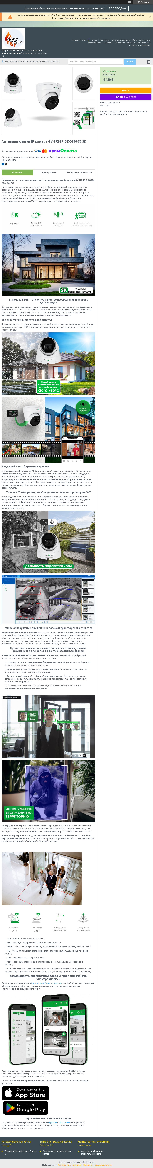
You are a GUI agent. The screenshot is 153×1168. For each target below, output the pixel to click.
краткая (53, 1122)
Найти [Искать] (130, 62)
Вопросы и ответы (141, 39)
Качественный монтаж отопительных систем (92, 1152)
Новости (108, 42)
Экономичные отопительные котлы (57, 1152)
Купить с (126, 97)
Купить (126, 90)
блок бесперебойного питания (46, 983)
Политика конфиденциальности (97, 1165)
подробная (64, 1122)
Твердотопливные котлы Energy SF (21, 1152)
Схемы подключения (139, 45)
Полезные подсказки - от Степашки (132, 42)
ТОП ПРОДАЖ (117, 8)
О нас (94, 39)
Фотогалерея (94, 42)
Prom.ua (90, 1162)
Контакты (104, 39)
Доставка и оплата (121, 39)
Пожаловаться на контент (69, 1165)
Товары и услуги (79, 39)
